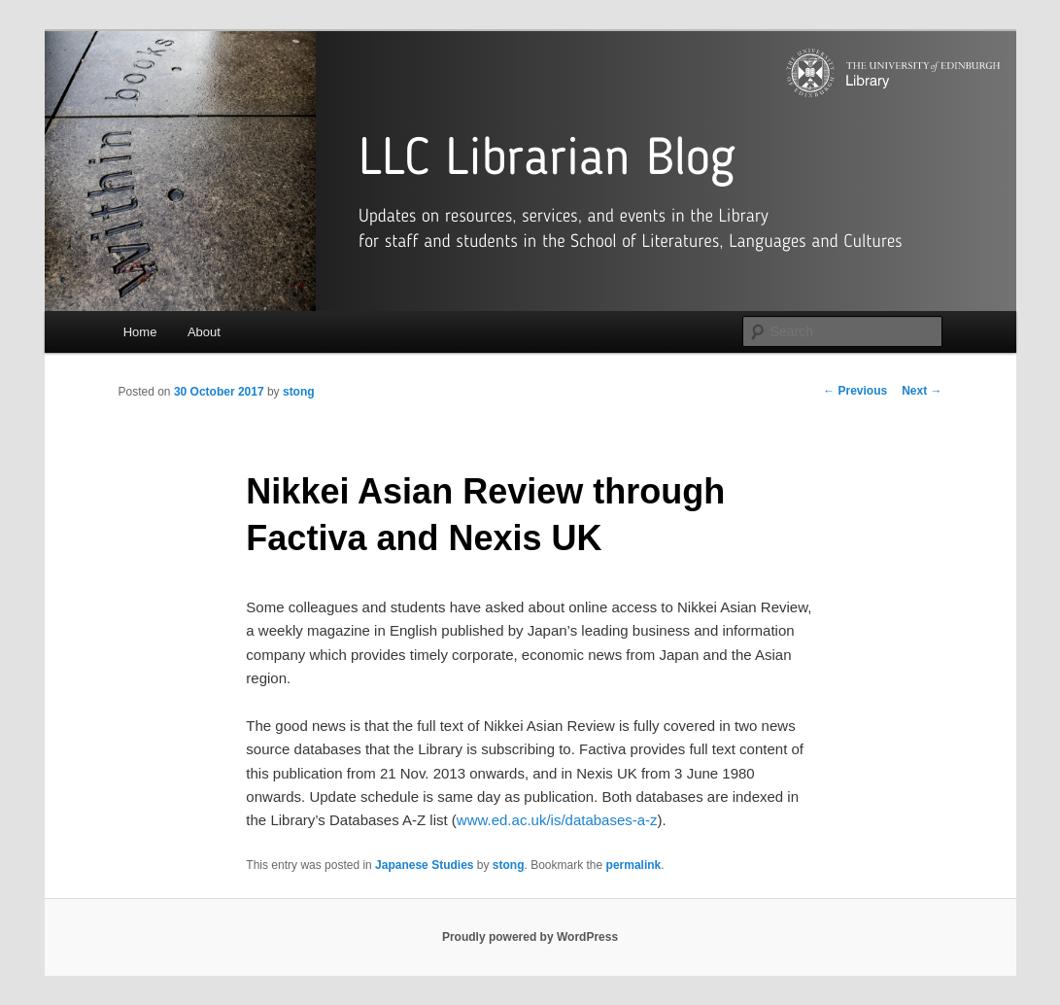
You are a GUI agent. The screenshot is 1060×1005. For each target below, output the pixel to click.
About (204, 332)
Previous (855, 391)
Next (921, 391)
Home (140, 332)
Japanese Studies (424, 865)
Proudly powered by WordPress (530, 937)
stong (299, 392)
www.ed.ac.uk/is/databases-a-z (557, 820)
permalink (634, 865)
